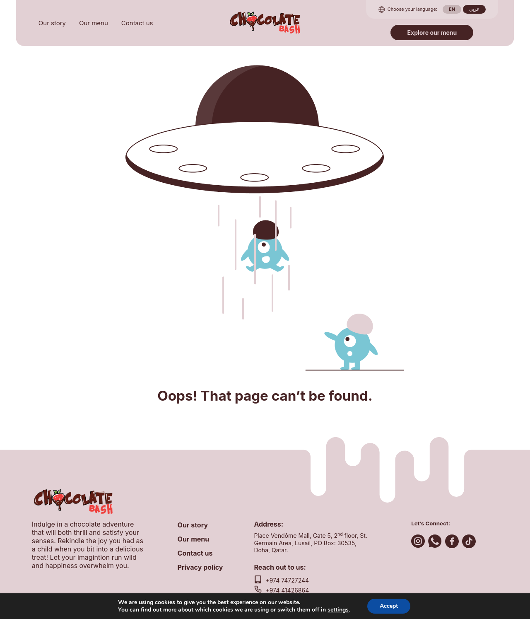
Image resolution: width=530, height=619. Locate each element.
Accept (389, 606)
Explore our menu (432, 32)
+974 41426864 (287, 590)
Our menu (93, 23)
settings (338, 610)
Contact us (137, 23)
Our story (52, 23)
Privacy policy (200, 567)
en (452, 9)
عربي (474, 9)
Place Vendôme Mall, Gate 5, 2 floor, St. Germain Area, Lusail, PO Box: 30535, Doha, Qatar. (310, 543)
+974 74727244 (287, 580)
